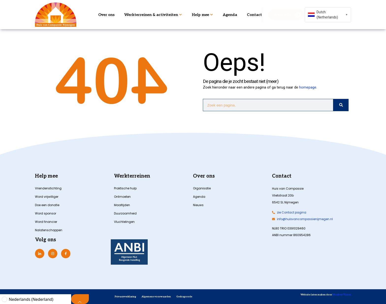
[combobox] (328, 14)
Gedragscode (184, 296)
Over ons (106, 15)
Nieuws (198, 205)
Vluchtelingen (124, 222)
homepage (307, 87)
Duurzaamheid (125, 213)
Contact (254, 15)
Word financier (46, 222)
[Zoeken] (340, 105)
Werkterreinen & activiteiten (153, 15)
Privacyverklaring (125, 296)
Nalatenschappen (48, 230)
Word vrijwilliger (46, 197)
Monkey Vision (341, 294)
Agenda (230, 15)
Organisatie (202, 188)
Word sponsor (45, 213)
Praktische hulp (125, 188)
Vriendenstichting (48, 188)
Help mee (202, 15)
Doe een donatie (47, 205)
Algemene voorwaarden (156, 296)
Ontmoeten (122, 197)
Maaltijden (122, 205)
